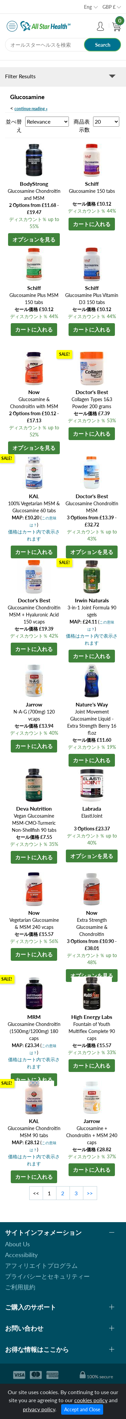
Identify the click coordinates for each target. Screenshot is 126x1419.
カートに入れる (92, 224)
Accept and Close (82, 1409)
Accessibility (21, 1254)
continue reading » (30, 108)
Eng (88, 7)
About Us (17, 1244)
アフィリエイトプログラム (41, 1265)
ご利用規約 (20, 1287)
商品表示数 (82, 125)
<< (36, 1193)
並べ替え (14, 125)
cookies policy (91, 1400)
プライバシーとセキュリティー (47, 1276)
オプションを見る (33, 239)
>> (90, 1193)
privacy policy (39, 1409)
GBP (109, 7)
